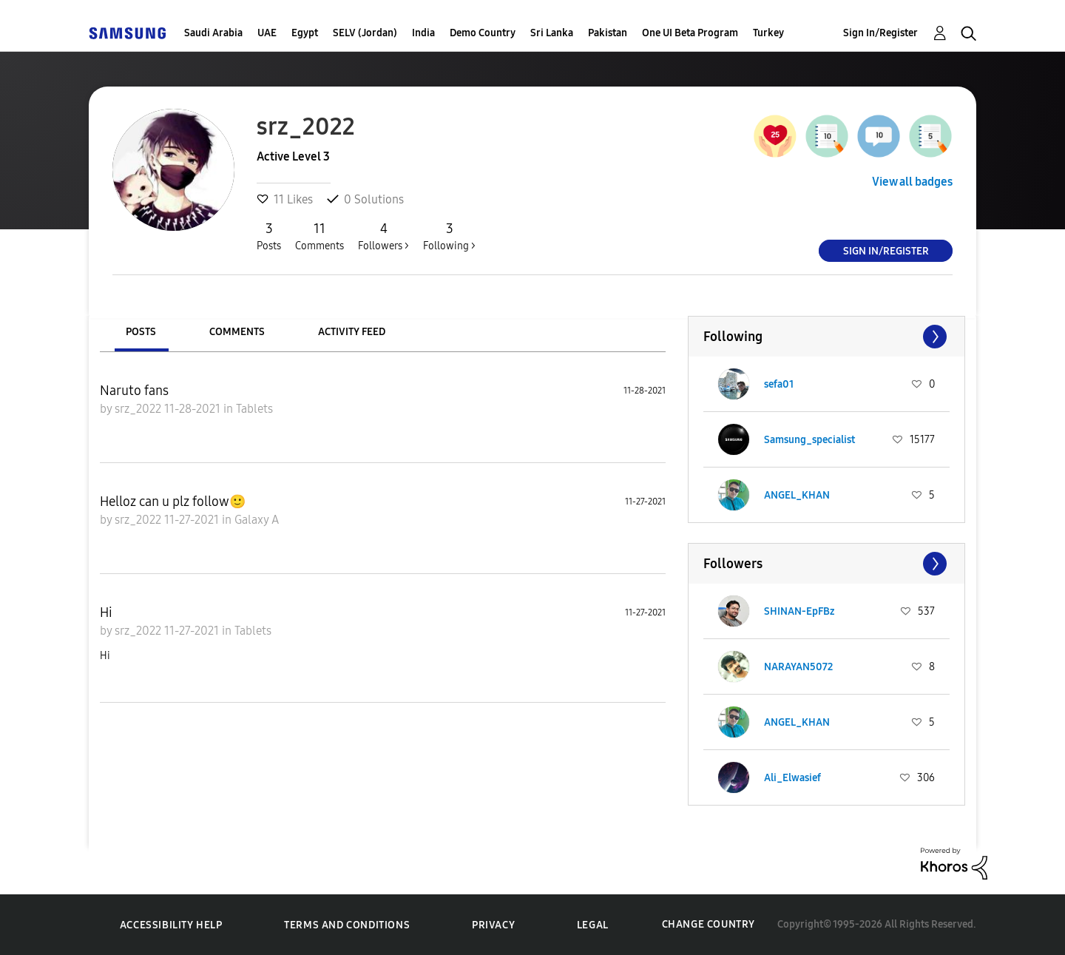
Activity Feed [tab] (351, 331)
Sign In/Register (880, 33)
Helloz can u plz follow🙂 (173, 501)
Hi (106, 612)
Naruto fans (134, 390)
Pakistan (607, 33)
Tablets (254, 409)
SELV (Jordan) (365, 33)
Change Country (708, 924)
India (423, 33)
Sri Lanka (551, 33)
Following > (449, 236)
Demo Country (482, 33)
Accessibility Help (171, 925)
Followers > (383, 236)
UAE (267, 33)
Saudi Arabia (213, 33)
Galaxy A (256, 520)
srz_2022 (139, 409)
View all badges (912, 182)
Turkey (768, 33)
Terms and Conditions (347, 925)
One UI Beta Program (690, 33)
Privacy (493, 925)
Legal (593, 925)
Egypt (304, 33)
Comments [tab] (237, 331)
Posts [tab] (141, 331)
